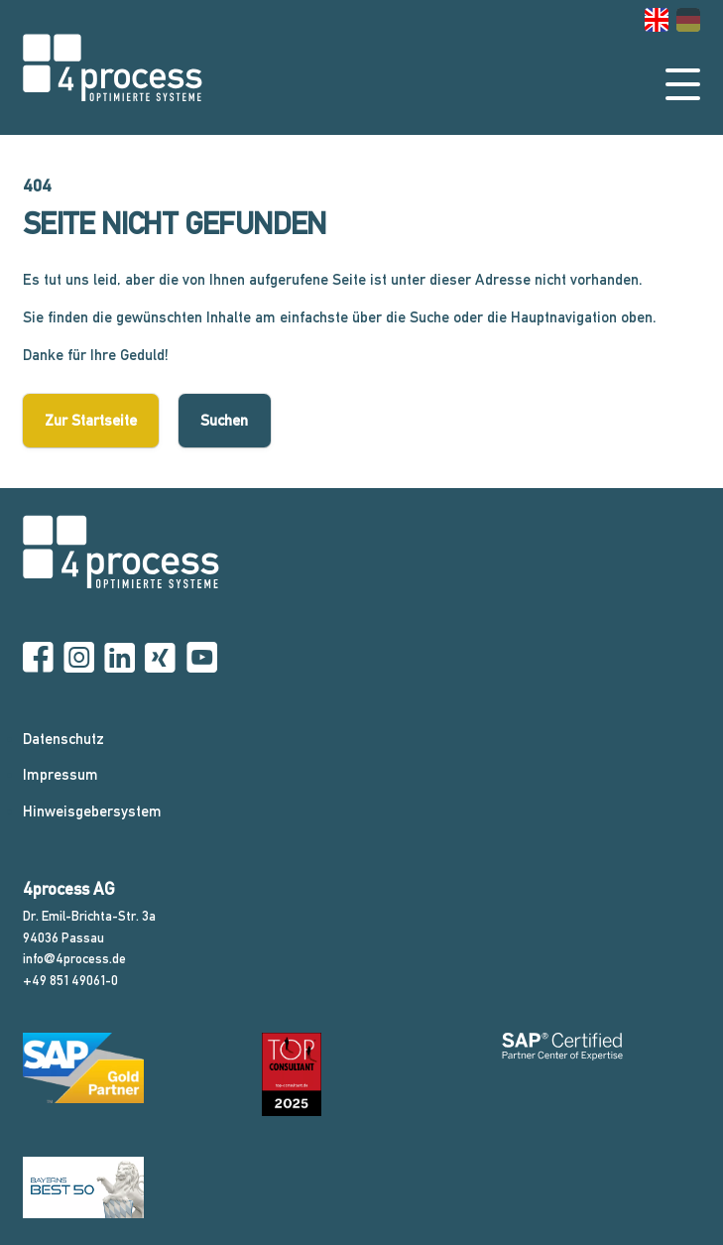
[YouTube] (201, 659)
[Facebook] (38, 659)
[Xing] (160, 659)
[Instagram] (78, 659)
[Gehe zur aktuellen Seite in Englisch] (656, 20)
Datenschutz (63, 738)
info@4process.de (74, 958)
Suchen (224, 420)
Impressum (60, 774)
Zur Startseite (91, 420)
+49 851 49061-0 (70, 980)
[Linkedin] (119, 659)
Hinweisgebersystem (92, 811)
